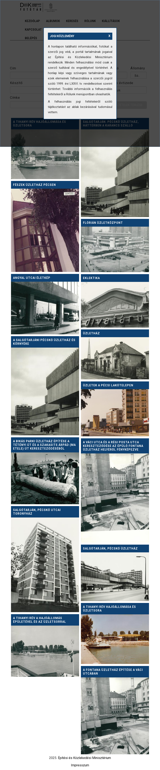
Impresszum (80, 765)
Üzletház (91, 333)
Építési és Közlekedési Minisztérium (84, 758)
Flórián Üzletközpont (103, 222)
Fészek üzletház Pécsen (34, 184)
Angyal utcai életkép (31, 277)
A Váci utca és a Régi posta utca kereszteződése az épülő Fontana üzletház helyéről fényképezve (113, 446)
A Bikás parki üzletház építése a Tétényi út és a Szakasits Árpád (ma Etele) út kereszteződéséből (44, 445)
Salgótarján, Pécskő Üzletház (110, 548)
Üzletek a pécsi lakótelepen (108, 385)
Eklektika (91, 278)
